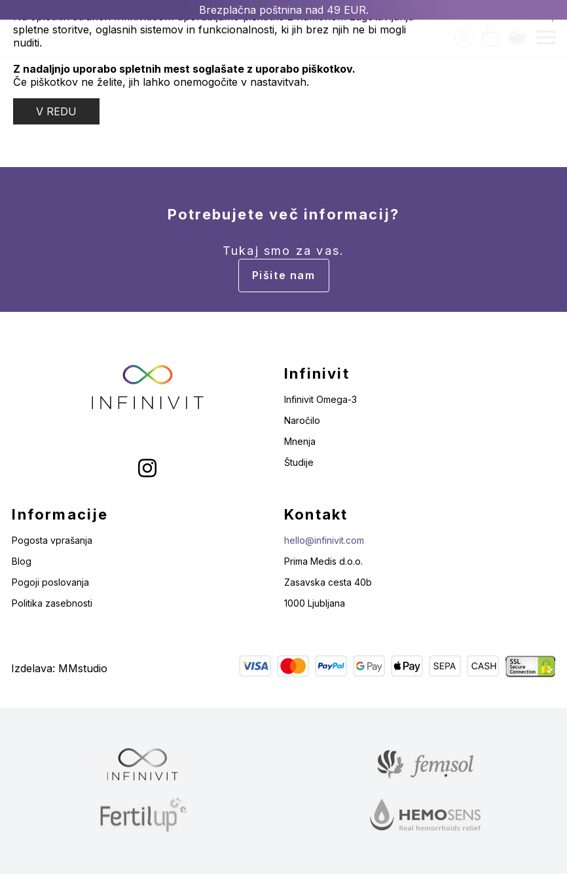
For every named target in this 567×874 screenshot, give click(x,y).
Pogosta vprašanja (52, 540)
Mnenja (300, 441)
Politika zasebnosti (52, 603)
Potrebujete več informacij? (283, 249)
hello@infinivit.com (324, 540)
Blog (21, 561)
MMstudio (82, 668)
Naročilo (302, 420)
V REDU (56, 111)
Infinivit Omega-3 (320, 399)
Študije (299, 462)
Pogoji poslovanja (50, 582)
